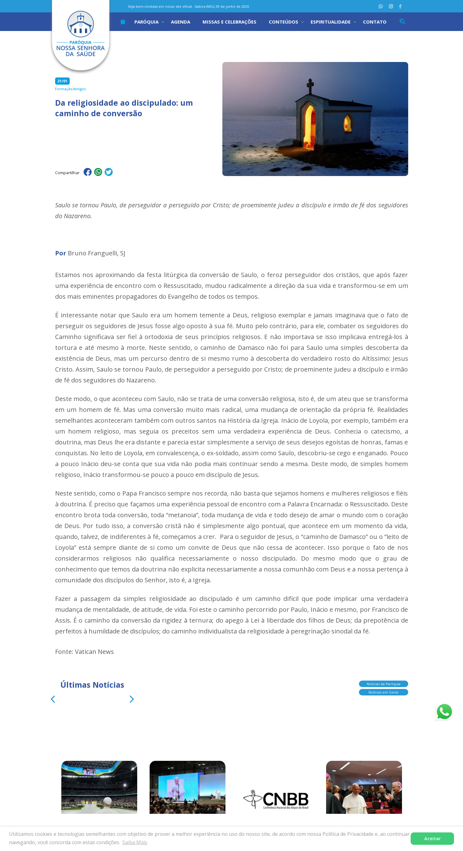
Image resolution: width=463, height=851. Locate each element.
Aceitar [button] (432, 838)
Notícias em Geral (383, 692)
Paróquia (146, 22)
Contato (375, 22)
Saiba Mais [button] (134, 842)
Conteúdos (283, 22)
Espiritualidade (331, 22)
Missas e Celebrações (229, 22)
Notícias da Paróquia (383, 684)
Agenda (180, 22)
